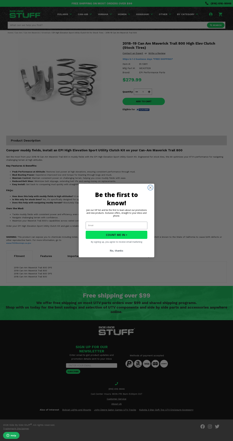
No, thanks (116, 250)
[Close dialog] (150, 187)
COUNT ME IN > (116, 235)
